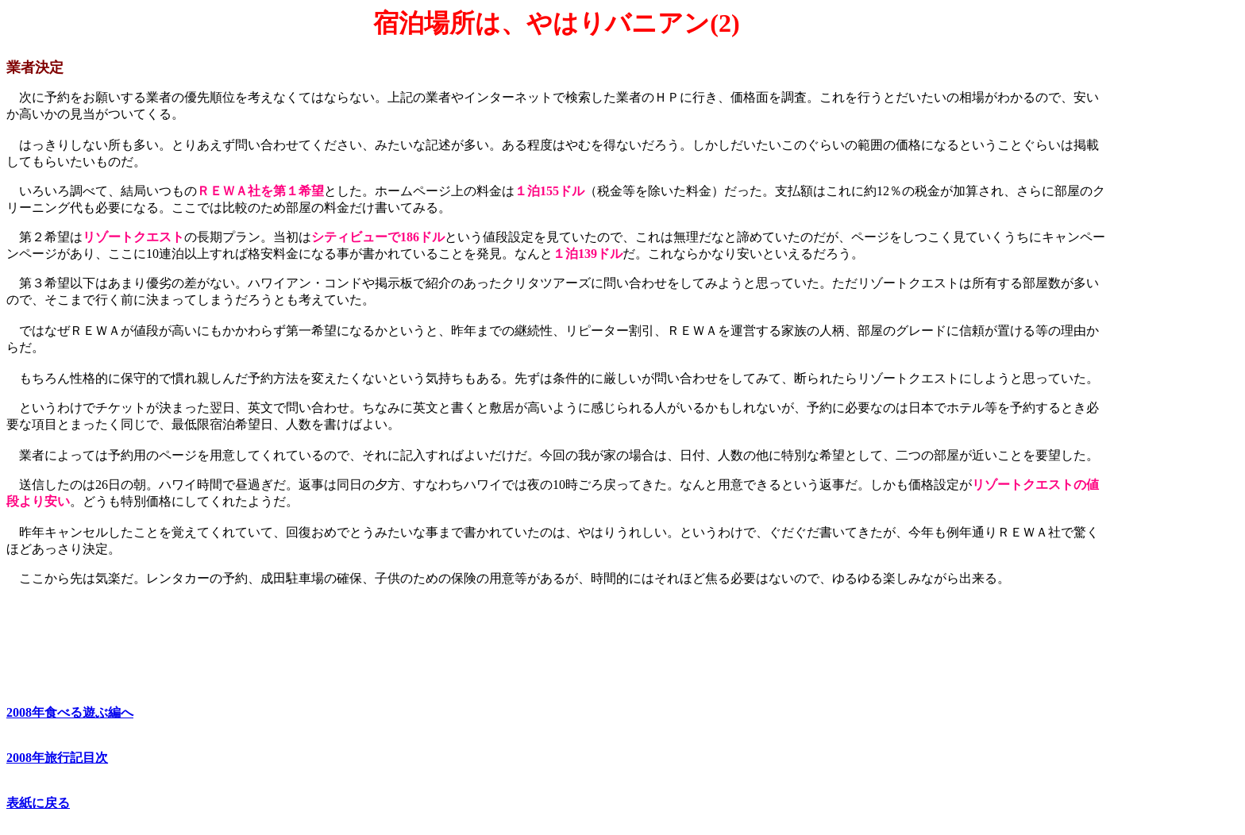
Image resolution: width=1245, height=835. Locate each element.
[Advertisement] (1172, 247)
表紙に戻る (38, 803)
